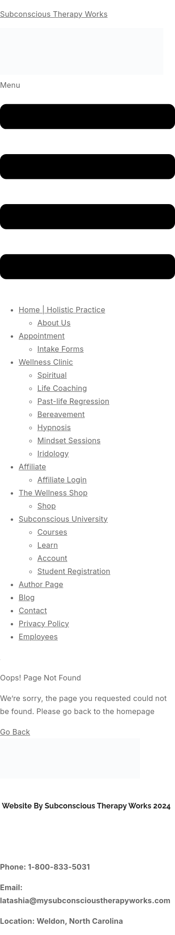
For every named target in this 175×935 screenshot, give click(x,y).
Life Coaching (62, 388)
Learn (47, 545)
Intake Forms (60, 349)
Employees (38, 636)
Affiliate (32, 466)
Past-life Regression (73, 401)
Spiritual (52, 375)
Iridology (53, 453)
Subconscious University (63, 519)
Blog (27, 597)
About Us (53, 322)
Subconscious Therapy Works (53, 14)
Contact (33, 610)
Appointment (42, 335)
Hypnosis (54, 427)
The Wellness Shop (53, 492)
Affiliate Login (62, 479)
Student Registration (73, 571)
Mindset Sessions (69, 440)
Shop (46, 505)
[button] (87, 187)
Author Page (41, 584)
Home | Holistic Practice (62, 309)
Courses (52, 532)
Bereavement (61, 414)
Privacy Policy (44, 623)
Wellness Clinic (46, 362)
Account (52, 558)
